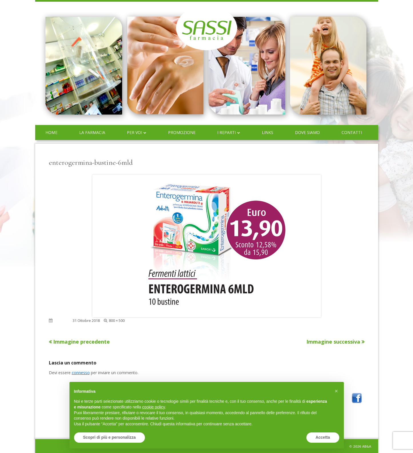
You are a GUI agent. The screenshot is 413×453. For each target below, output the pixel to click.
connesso (81, 372)
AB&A (366, 446)
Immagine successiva (333, 341)
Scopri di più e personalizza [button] (109, 437)
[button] (336, 391)
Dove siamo (307, 132)
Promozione (181, 132)
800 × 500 (117, 320)
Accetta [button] (323, 437)
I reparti (226, 132)
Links (267, 132)
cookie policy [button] (153, 407)
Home (51, 132)
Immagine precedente (81, 341)
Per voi (134, 132)
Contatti (352, 132)
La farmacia (92, 132)
